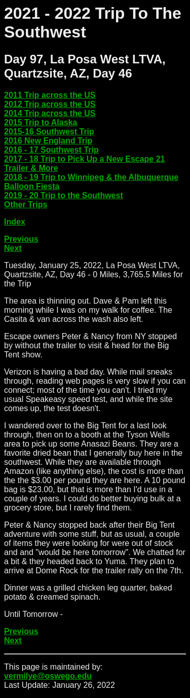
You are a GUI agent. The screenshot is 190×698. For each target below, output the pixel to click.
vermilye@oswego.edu (48, 676)
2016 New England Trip (48, 140)
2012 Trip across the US (50, 104)
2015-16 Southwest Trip (49, 131)
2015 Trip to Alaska (40, 122)
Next (13, 248)
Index (14, 221)
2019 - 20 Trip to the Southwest (63, 195)
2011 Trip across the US (50, 95)
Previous (21, 239)
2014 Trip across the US (50, 113)
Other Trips (25, 204)
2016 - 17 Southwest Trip (51, 149)
